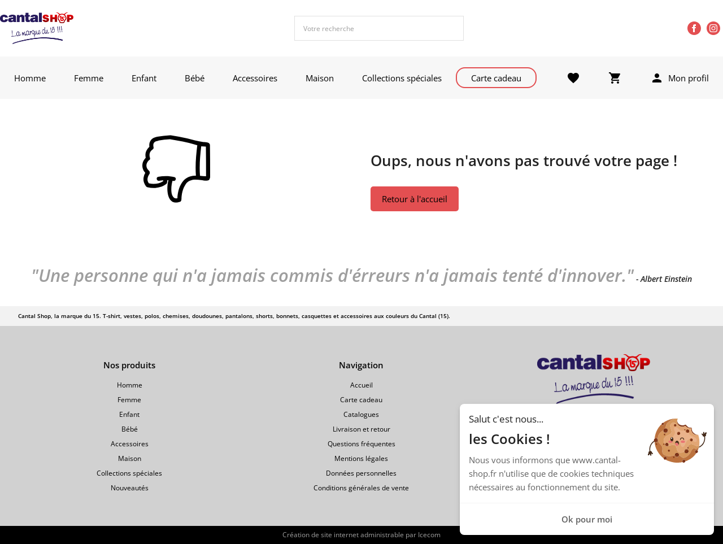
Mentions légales (361, 458)
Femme (88, 78)
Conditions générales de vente (361, 488)
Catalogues (361, 414)
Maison (320, 78)
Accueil (361, 385)
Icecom (429, 534)
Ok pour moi (586, 519)
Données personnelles (361, 473)
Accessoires (255, 78)
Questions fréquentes (361, 444)
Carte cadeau (496, 78)
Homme (30, 78)
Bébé (194, 78)
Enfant (144, 78)
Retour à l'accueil (414, 198)
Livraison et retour (361, 429)
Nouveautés (130, 488)
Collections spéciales (402, 78)
